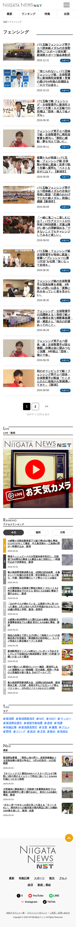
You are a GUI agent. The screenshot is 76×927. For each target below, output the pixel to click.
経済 (30, 884)
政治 (32, 731)
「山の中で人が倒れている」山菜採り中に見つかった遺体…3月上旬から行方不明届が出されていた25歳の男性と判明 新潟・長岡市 (34, 607)
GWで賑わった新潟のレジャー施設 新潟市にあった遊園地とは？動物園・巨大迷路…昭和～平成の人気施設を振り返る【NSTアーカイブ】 (33, 670)
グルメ (66, 727)
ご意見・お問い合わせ (60, 913)
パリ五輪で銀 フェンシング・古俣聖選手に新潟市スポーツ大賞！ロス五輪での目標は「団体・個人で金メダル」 (53, 108)
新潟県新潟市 (27, 718)
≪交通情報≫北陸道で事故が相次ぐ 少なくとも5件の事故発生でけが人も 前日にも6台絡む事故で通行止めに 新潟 (33, 591)
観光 (52, 731)
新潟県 (10, 718)
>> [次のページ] (46, 406)
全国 (66, 13)
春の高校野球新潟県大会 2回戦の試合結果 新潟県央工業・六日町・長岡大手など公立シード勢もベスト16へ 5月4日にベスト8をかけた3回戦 (34, 685)
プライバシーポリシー (37, 913)
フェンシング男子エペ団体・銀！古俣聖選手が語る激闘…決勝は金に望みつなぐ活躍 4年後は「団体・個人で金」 (53, 348)
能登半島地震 (34, 723)
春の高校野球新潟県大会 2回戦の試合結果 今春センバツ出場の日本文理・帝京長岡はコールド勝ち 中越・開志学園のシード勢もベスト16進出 (34, 575)
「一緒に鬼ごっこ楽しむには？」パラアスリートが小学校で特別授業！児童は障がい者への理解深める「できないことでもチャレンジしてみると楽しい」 (53, 226)
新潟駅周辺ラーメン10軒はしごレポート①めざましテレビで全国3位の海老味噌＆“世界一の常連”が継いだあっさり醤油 (34, 654)
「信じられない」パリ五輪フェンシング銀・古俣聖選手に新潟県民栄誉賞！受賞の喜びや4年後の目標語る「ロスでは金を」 (53, 78)
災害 (44, 727)
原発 (49, 723)
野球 (8, 731)
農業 (54, 727)
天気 (42, 731)
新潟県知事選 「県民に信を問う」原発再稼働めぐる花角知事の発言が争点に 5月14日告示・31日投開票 (29, 760)
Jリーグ (20, 731)
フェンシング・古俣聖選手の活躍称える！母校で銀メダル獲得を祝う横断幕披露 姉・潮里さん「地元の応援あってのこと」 (55, 318)
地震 (59, 723)
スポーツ (65, 60)
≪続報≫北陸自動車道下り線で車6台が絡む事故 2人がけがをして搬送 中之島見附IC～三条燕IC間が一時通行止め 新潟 (34, 543)
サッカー (66, 718)
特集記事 (11, 727)
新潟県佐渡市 (14, 723)
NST (41, 718)
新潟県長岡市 (29, 727)
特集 (47, 13)
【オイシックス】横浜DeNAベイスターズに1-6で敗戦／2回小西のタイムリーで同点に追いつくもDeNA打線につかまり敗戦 (30, 776)
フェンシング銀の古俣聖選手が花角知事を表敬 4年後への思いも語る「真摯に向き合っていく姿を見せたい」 (53, 288)
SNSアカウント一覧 (15, 913)
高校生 (64, 731)
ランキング (28, 13)
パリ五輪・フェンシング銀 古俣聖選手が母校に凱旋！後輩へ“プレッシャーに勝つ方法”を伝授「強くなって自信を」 (53, 258)
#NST (52, 718)
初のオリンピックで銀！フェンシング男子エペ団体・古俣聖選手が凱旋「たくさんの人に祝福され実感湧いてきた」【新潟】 (53, 378)
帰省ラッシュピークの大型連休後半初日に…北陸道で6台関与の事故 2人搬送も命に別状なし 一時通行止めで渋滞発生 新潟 (34, 559)
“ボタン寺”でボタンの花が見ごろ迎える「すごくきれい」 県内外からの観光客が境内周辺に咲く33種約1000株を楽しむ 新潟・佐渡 (30, 808)
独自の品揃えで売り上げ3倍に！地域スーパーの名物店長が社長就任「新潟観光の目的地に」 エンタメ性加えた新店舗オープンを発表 (34, 638)
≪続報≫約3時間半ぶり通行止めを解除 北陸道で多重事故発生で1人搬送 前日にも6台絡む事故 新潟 (33, 622)
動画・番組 (44, 884)
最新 (9, 13)
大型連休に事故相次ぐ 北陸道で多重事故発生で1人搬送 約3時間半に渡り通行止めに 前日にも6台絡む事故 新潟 (30, 792)
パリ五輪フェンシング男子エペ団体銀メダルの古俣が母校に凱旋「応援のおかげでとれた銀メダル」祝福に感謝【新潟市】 (53, 194)
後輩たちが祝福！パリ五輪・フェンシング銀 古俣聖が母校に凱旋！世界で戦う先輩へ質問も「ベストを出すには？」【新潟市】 (53, 164)
